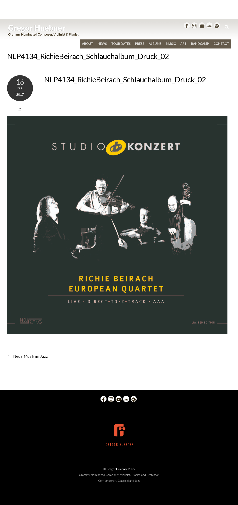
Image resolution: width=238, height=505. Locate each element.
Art (183, 43)
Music (171, 43)
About (87, 43)
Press (139, 43)
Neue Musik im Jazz (27, 356)
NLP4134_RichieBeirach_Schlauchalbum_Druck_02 (88, 56)
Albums (155, 43)
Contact (221, 43)
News (102, 43)
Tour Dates (121, 43)
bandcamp (200, 43)
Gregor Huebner (117, 469)
